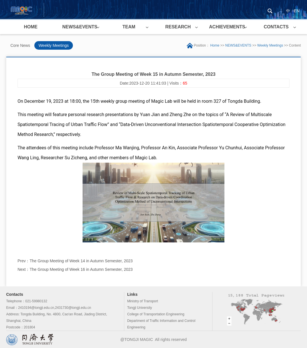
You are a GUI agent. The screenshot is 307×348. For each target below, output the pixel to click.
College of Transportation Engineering (155, 314)
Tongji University (139, 308)
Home (214, 45)
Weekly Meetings (54, 45)
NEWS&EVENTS (79, 26)
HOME (30, 26)
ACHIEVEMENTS (227, 26)
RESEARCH (178, 26)
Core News (20, 45)
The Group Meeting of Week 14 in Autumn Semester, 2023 (81, 261)
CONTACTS (276, 26)
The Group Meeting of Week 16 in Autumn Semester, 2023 (81, 269)
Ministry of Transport (142, 301)
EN (296, 11)
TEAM (129, 26)
